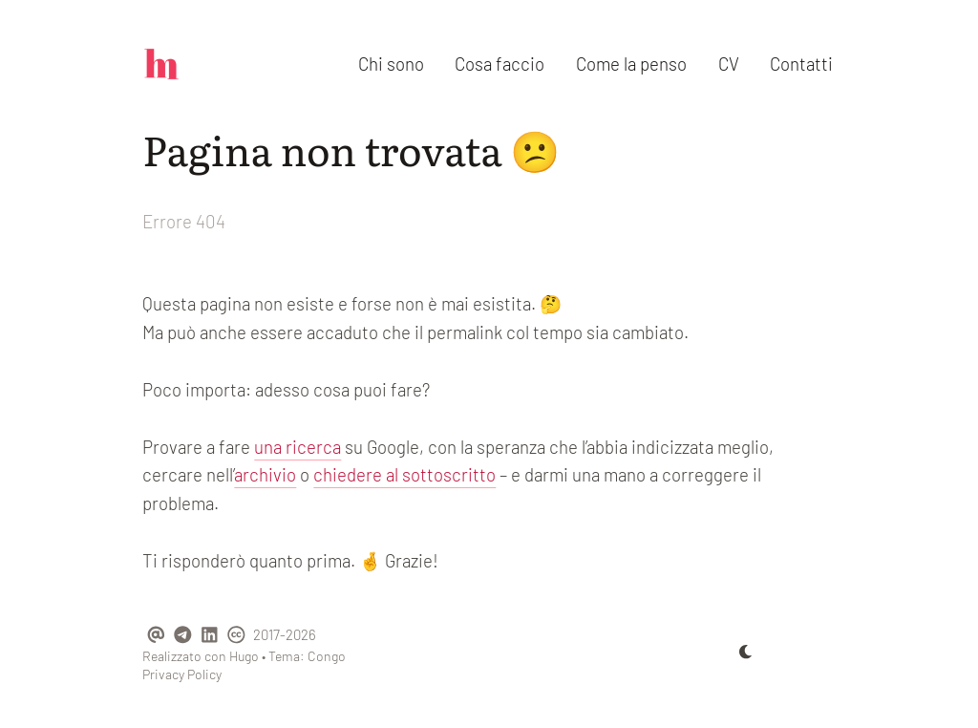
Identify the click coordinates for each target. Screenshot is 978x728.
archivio (265, 474)
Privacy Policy (182, 674)
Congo (327, 656)
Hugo (244, 656)
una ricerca (297, 447)
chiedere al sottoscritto (404, 474)
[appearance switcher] (746, 651)
